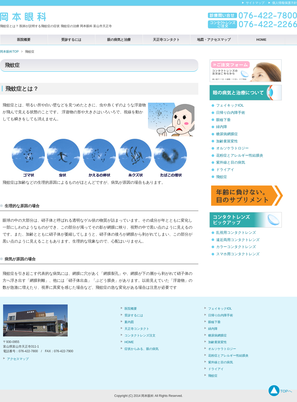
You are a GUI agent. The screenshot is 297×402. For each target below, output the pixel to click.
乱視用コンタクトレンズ (236, 232)
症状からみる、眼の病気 (141, 349)
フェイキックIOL (230, 105)
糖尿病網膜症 (227, 134)
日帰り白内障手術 (230, 112)
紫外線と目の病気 (230, 162)
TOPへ (286, 391)
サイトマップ (255, 3)
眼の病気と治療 (119, 40)
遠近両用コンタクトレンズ (238, 240)
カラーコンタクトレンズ (236, 247)
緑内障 (221, 127)
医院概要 (23, 40)
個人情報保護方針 (284, 3)
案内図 (129, 322)
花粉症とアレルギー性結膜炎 (239, 155)
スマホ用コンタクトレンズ (238, 254)
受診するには (71, 40)
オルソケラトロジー (232, 148)
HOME (261, 40)
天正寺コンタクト (166, 40)
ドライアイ (225, 169)
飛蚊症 (221, 177)
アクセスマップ (18, 359)
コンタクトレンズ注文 (139, 335)
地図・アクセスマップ (214, 40)
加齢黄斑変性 (227, 141)
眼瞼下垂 (223, 120)
